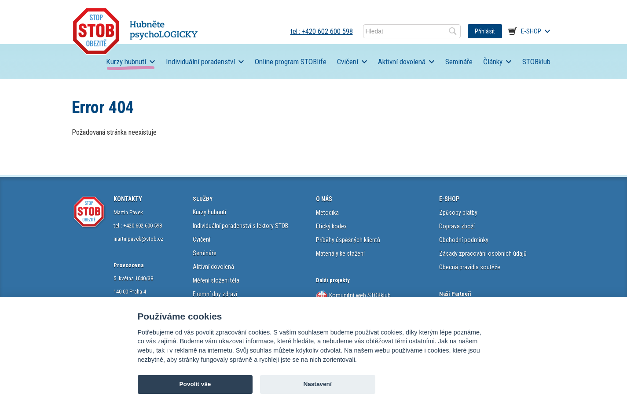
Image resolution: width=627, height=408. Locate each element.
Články (492, 61)
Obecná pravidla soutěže (469, 267)
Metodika (327, 212)
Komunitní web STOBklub (359, 295)
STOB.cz (135, 31)
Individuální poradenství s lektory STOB (240, 225)
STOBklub (536, 61)
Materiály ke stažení (340, 253)
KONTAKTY (128, 198)
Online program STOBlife (290, 61)
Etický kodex (331, 226)
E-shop (531, 31)
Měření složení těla (216, 280)
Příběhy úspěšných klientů (348, 239)
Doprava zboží (457, 226)
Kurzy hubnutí (126, 61)
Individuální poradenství (200, 61)
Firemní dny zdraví (215, 294)
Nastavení (317, 384)
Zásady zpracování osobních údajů (483, 253)
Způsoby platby (458, 212)
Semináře (459, 61)
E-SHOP (449, 198)
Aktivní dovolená (401, 61)
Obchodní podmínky (463, 239)
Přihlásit (485, 31)
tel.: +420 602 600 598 (321, 31)
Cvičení (347, 61)
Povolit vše (195, 384)
